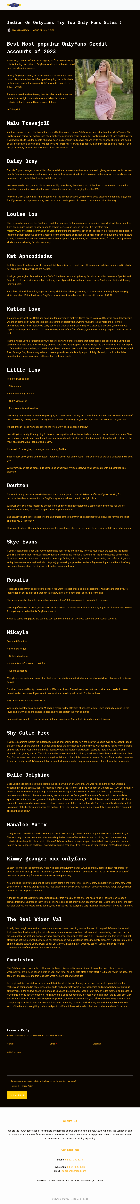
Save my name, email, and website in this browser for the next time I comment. (43, 1081)
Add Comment (14, 1052)
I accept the (22, 1086)
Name (10, 1044)
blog (52, 30)
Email (53, 1044)
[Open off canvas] (131, 5)
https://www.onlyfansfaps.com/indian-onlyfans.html (34, 230)
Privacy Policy (27, 1086)
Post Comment (17, 1095)
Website (97, 1043)
